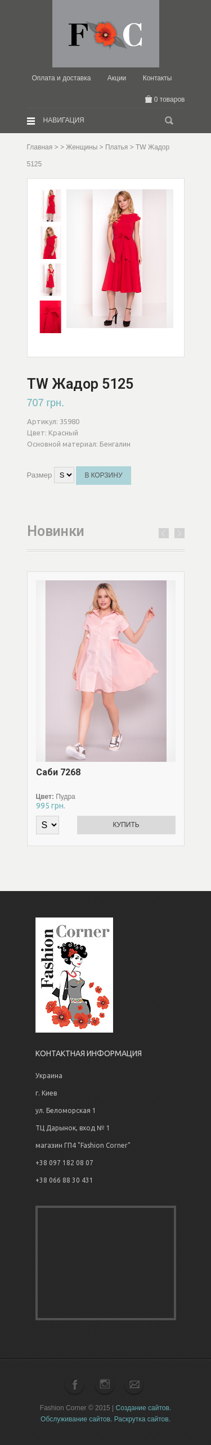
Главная (40, 147)
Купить (126, 825)
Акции (117, 78)
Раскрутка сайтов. (142, 1419)
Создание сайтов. (144, 1408)
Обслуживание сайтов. (76, 1419)
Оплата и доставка (61, 78)
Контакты (157, 78)
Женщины (81, 147)
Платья (116, 147)
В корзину (103, 475)
